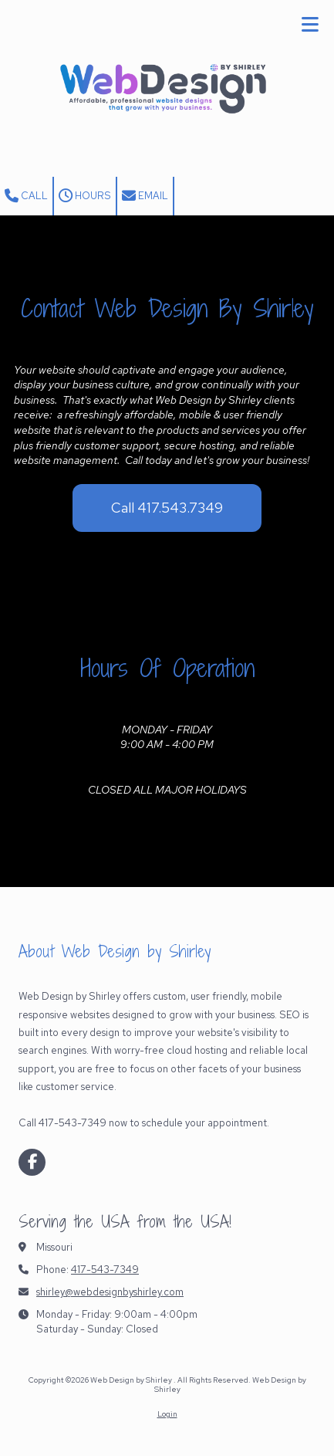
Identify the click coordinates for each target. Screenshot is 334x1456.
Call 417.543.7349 (167, 507)
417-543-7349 (105, 1269)
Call (26, 196)
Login (167, 1414)
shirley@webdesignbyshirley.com (110, 1292)
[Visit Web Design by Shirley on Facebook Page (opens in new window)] (32, 1162)
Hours (85, 196)
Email (145, 196)
